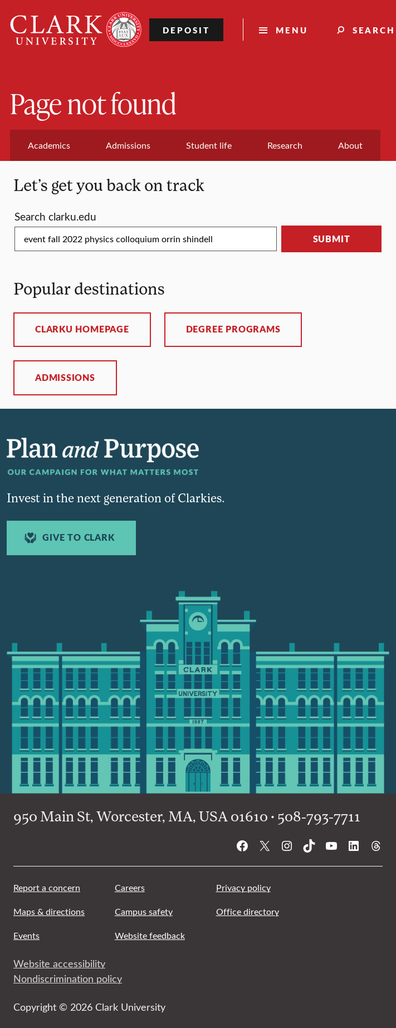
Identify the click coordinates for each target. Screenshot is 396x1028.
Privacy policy (243, 887)
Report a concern (46, 887)
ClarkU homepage (82, 329)
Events (26, 935)
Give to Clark (68, 537)
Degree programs (233, 329)
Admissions (65, 377)
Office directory (247, 911)
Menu (292, 30)
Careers (130, 887)
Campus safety (144, 911)
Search (55, 216)
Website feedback (150, 935)
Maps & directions (49, 911)
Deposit (186, 30)
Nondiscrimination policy (67, 978)
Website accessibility (59, 963)
